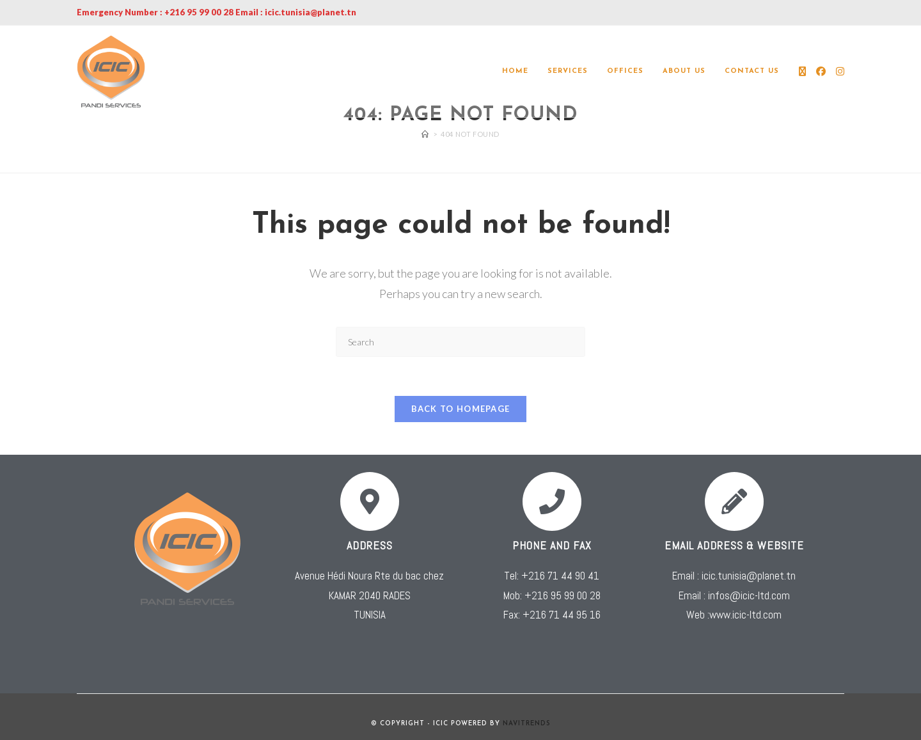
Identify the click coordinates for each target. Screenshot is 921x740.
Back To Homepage (460, 409)
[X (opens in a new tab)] (802, 71)
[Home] (425, 134)
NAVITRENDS (526, 723)
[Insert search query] (460, 342)
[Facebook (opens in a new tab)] (821, 71)
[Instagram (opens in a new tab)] (840, 71)
